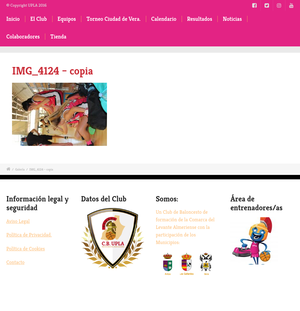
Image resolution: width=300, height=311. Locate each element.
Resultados (199, 18)
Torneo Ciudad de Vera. (113, 18)
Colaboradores (23, 36)
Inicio (13, 18)
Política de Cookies (25, 248)
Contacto (15, 262)
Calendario (164, 18)
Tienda (58, 36)
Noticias (232, 18)
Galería (20, 169)
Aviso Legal (18, 221)
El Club (38, 18)
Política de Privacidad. (29, 234)
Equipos (67, 18)
